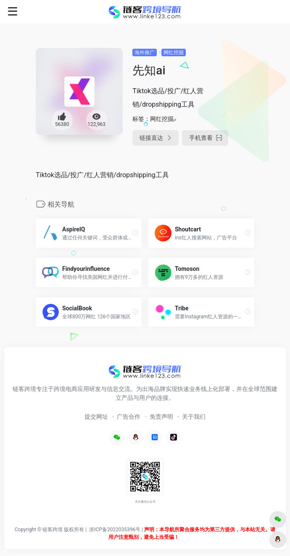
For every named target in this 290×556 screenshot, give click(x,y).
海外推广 (144, 52)
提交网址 (96, 416)
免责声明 (161, 416)
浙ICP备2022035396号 (114, 529)
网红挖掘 (173, 52)
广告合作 (128, 416)
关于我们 (194, 416)
